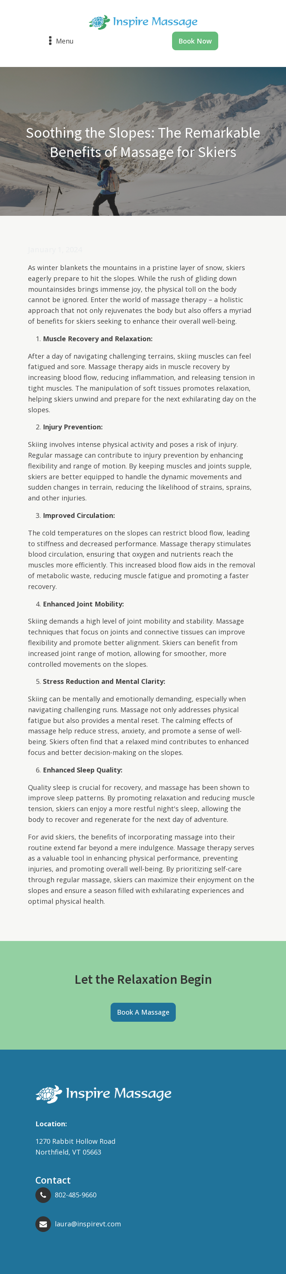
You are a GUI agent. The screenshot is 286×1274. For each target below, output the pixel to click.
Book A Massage (143, 1012)
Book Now (195, 40)
